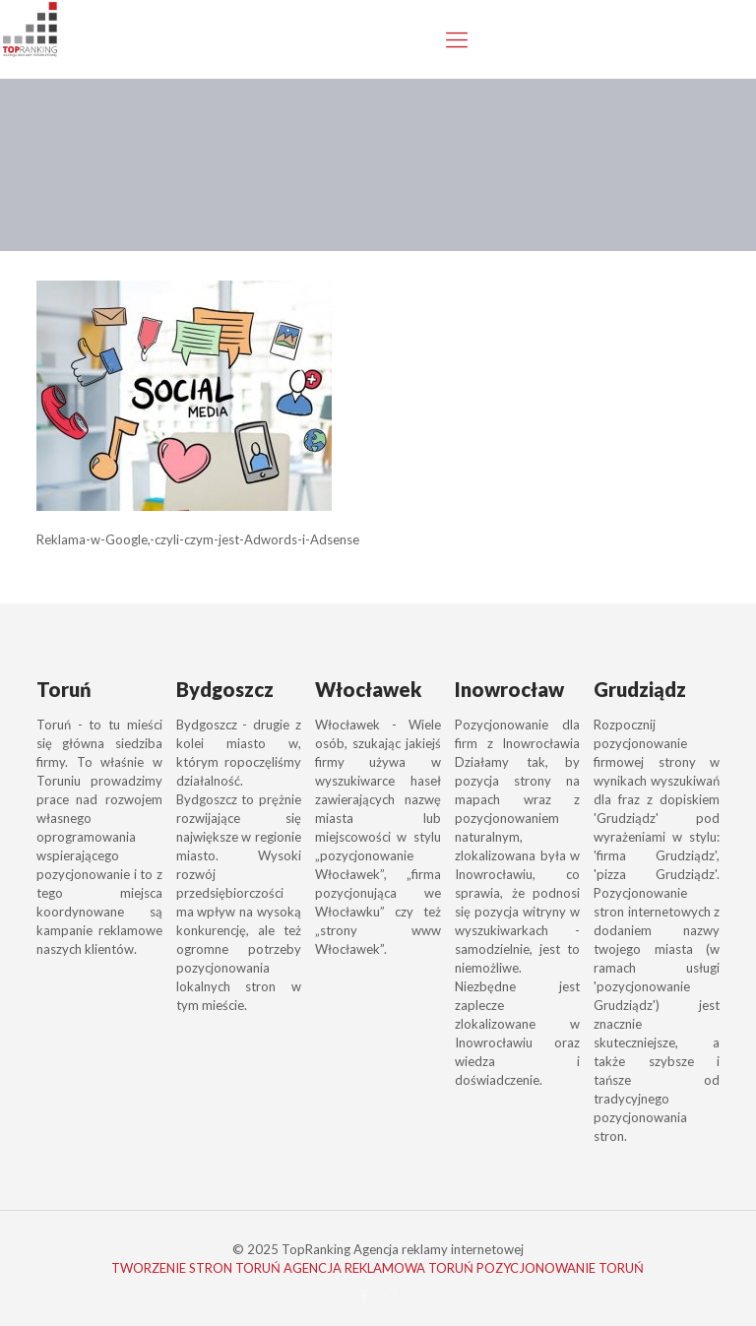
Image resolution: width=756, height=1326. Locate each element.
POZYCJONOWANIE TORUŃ (560, 1268)
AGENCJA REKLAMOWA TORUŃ (378, 1268)
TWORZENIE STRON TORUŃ (196, 1268)
